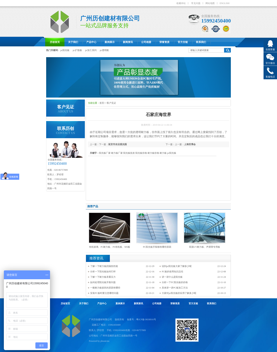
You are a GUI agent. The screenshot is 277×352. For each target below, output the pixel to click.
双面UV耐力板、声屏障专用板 (204, 247)
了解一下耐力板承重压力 (103, 277)
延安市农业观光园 (117, 144)
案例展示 (120, 303)
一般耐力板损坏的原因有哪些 (105, 287)
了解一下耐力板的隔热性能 (104, 266)
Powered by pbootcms (99, 341)
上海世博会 (190, 144)
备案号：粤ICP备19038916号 (141, 319)
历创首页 (65, 303)
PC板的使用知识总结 (172, 271)
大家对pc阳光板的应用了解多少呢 (179, 293)
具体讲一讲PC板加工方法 (175, 287)
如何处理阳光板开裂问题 (103, 282)
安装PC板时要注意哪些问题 (104, 293)
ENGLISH (224, 3)
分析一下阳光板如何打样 (103, 271)
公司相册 (156, 303)
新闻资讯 (138, 303)
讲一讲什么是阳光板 (172, 277)
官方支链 (193, 303)
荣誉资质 (175, 303)
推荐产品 (92, 206)
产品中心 (102, 303)
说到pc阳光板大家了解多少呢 (177, 266)
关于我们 (83, 303)
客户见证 (111, 103)
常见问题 (195, 3)
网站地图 (210, 3)
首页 (101, 103)
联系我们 (211, 303)
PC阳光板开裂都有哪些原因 (157, 247)
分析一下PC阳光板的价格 (175, 282)
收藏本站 (181, 3)
